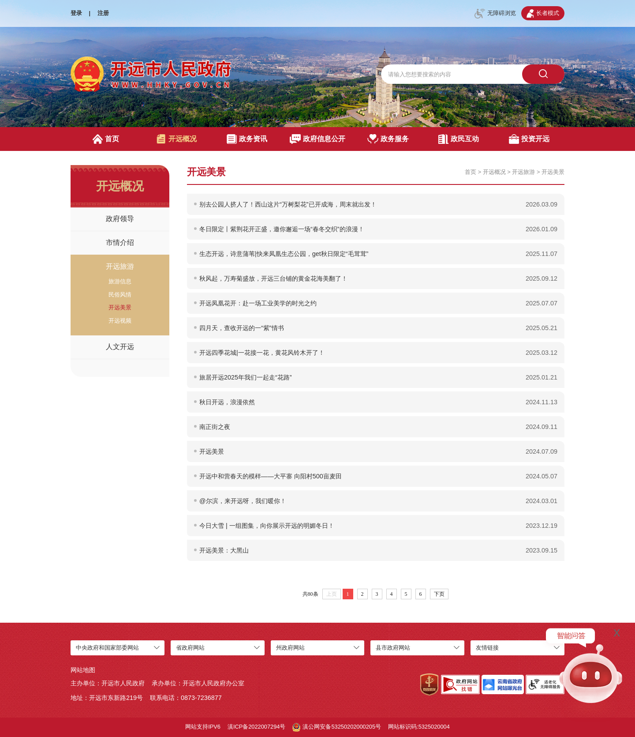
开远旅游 (120, 266)
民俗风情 (119, 294)
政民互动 (458, 139)
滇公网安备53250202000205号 (336, 727)
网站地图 (83, 669)
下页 (439, 594)
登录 (76, 13)
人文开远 (120, 346)
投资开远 (529, 139)
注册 (103, 13)
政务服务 (388, 139)
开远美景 (119, 307)
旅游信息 (119, 281)
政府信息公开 (318, 139)
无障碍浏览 (495, 14)
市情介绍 (120, 242)
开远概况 (176, 139)
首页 (106, 139)
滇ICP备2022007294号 (257, 726)
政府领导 (120, 218)
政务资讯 (247, 139)
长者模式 (543, 13)
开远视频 (119, 320)
